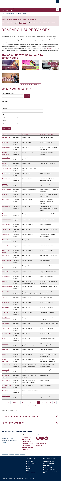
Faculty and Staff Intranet (28, 448)
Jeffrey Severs (6, 396)
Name (4, 134)
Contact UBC (29, 461)
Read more (22, 23)
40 (39, 402)
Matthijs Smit (5, 354)
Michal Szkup (5, 255)
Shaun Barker (6, 178)
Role (3, 114)
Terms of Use (17, 478)
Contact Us (4, 442)
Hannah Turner (6, 173)
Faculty (25, 134)
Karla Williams (6, 158)
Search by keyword (8, 93)
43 (51, 402)
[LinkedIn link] (42, 438)
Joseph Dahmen (6, 189)
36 (23, 402)
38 (31, 402)
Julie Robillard (6, 224)
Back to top (5, 454)
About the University (31, 463)
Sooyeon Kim (5, 323)
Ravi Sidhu (5, 142)
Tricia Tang (5, 297)
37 (27, 402)
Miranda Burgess (6, 147)
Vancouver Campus (48, 461)
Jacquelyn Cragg (6, 168)
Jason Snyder (6, 245)
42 (47, 402)
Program (4, 108)
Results (4, 120)
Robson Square (47, 467)
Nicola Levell (5, 338)
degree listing (49, 48)
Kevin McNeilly (6, 194)
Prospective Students (13, 13)
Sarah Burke (5, 199)
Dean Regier (5, 271)
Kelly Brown (5, 302)
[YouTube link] (46, 438)
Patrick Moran (6, 318)
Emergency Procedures (7, 478)
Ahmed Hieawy (6, 234)
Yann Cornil (5, 344)
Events (28, 466)
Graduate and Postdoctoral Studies (30, 432)
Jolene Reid (5, 328)
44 (55, 402)
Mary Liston (5, 390)
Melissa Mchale (6, 292)
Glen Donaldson (6, 380)
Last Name (5, 101)
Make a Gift (29, 470)
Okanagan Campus (48, 463)
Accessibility (32, 478)
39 (35, 402)
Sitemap (12, 454)
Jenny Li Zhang (6, 364)
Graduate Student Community (28, 444)
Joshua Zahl (5, 312)
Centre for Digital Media (49, 469)
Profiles (17, 454)
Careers (28, 468)
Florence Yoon (6, 206)
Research (22, 454)
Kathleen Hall (5, 307)
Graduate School (5, 13)
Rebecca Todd (6, 137)
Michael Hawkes (6, 239)
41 (43, 402)
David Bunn (5, 281)
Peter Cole (5, 349)
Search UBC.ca (30, 472)
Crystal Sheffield (6, 333)
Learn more (40, 42)
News (27, 465)
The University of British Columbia (26, 3)
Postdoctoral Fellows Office (27, 440)
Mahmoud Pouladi (7, 286)
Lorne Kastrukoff (6, 260)
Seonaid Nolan (6, 276)
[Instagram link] (38, 438)
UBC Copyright (24, 478)
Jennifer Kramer (6, 219)
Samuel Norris (6, 229)
